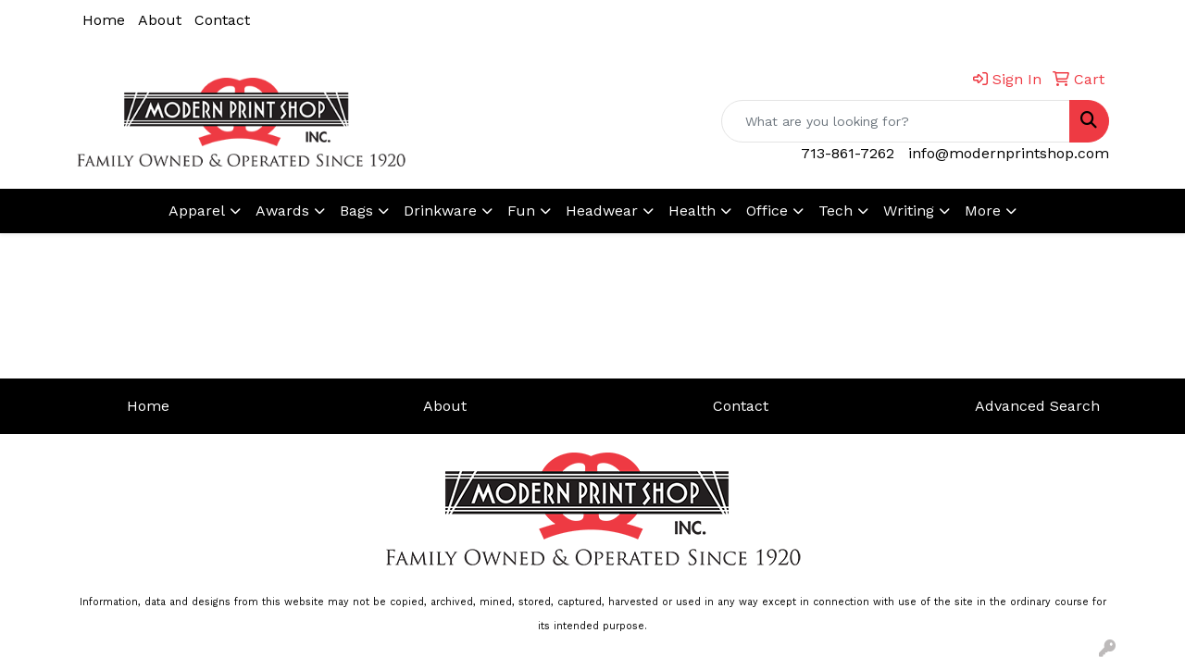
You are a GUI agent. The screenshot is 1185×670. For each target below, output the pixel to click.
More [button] (983, 210)
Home (103, 20)
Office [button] (767, 210)
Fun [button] (521, 210)
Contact (222, 20)
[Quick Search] (895, 121)
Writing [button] (908, 210)
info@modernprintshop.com (1008, 153)
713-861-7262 (847, 153)
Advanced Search (1037, 406)
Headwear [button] (602, 210)
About (159, 20)
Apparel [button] (196, 210)
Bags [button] (356, 210)
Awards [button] (282, 210)
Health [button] (692, 210)
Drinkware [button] (440, 210)
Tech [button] (835, 210)
